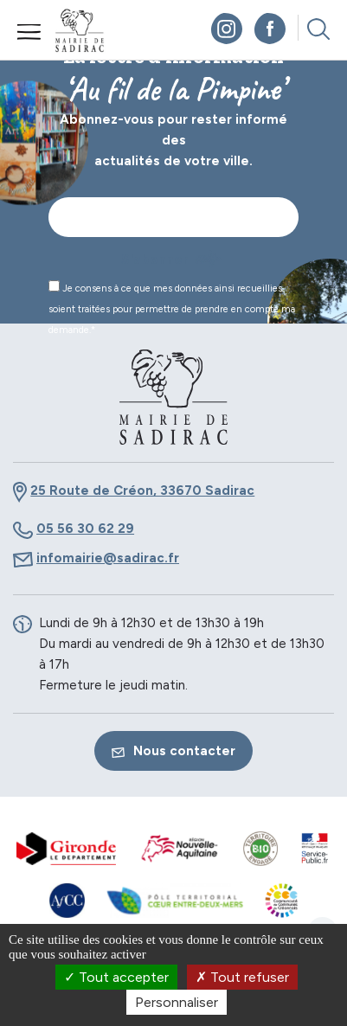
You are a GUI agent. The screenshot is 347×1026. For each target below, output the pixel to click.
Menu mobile (29, 32)
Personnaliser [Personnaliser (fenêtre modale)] (176, 1002)
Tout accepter (116, 977)
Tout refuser (242, 977)
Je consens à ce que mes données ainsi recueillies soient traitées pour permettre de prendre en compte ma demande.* (171, 308)
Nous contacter (173, 751)
